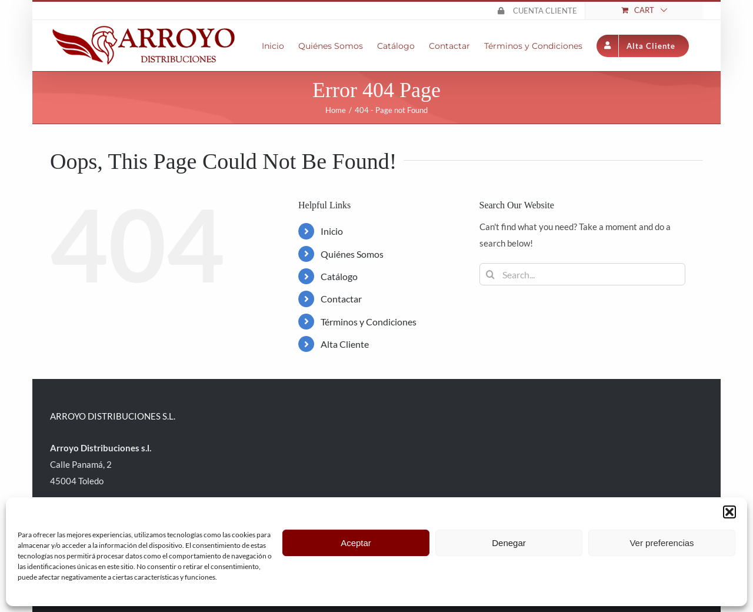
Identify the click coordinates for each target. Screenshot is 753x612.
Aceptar (356, 543)
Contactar (341, 298)
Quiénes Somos (352, 254)
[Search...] (582, 274)
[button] (729, 512)
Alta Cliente (345, 344)
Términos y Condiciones (369, 321)
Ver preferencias (661, 543)
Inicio (332, 231)
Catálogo (339, 276)
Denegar (509, 543)
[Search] (490, 274)
